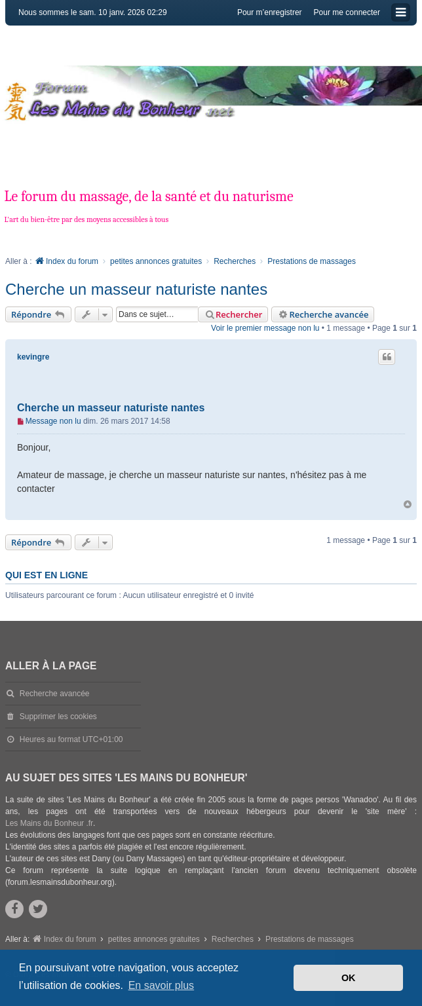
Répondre (38, 314)
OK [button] (348, 978)
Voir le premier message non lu (265, 328)
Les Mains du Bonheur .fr (49, 823)
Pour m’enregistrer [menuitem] (269, 12)
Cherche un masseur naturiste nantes (136, 289)
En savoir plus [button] (161, 985)
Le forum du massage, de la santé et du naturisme (148, 196)
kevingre (33, 357)
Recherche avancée (322, 314)
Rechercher (233, 314)
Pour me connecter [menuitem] (347, 12)
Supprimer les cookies (58, 716)
